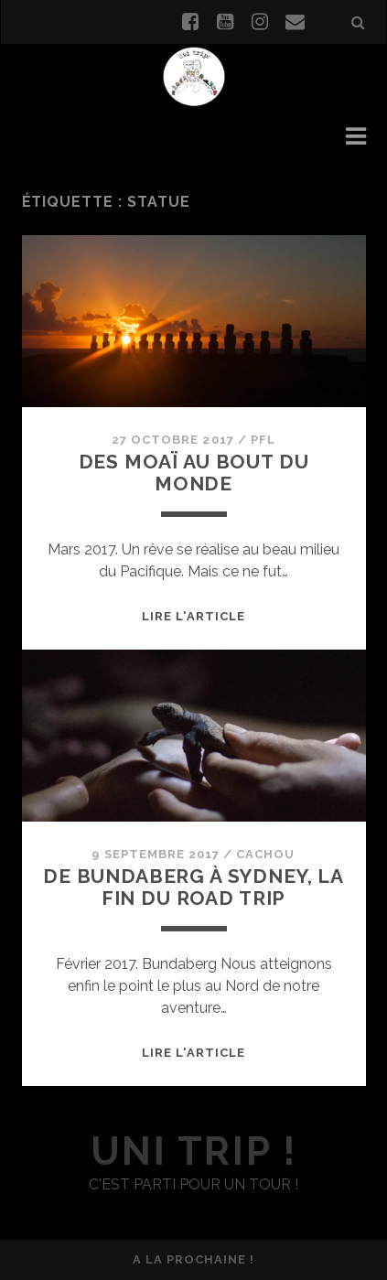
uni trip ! (193, 1151)
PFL (263, 439)
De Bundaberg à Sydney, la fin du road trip (193, 887)
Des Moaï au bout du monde (194, 472)
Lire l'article (194, 616)
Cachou (265, 854)
